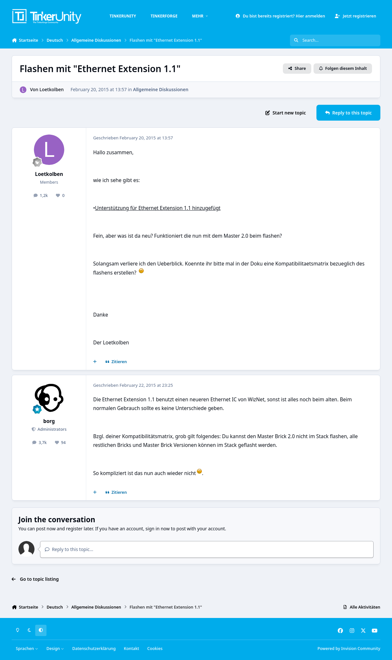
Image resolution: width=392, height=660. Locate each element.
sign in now (158, 528)
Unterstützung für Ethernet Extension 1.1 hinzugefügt (158, 208)
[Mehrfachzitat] (95, 362)
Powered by (348, 648)
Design (55, 648)
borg (49, 421)
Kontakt (131, 648)
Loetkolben (52, 89)
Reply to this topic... (69, 549)
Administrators (51, 429)
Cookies (154, 648)
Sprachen (27, 648)
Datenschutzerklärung (94, 648)
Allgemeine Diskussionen (160, 89)
